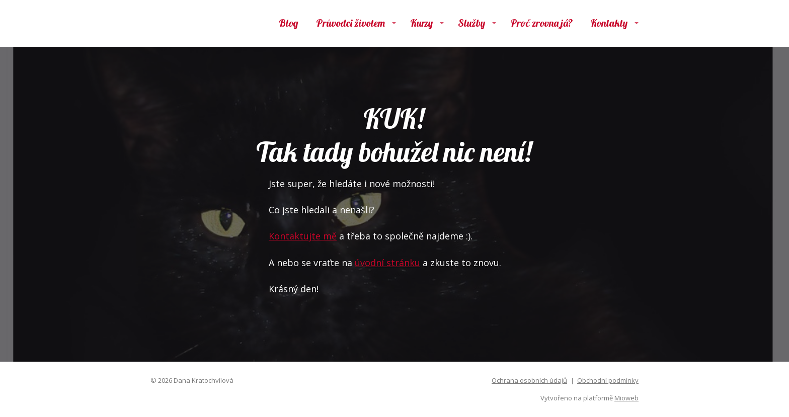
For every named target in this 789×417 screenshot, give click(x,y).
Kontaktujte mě (303, 236)
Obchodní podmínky (608, 380)
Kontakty (608, 23)
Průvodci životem (350, 23)
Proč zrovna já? (541, 23)
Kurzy (421, 23)
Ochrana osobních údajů (529, 380)
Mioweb (626, 397)
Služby (471, 23)
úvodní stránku (387, 263)
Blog (288, 23)
